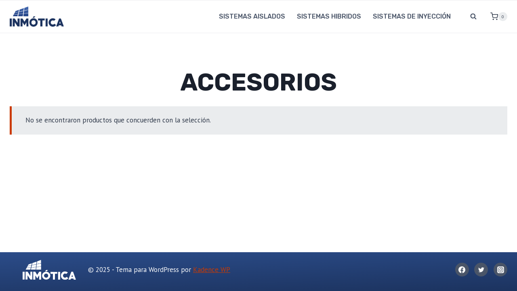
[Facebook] (462, 269)
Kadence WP (211, 269)
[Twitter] (481, 269)
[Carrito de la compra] (495, 16)
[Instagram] (500, 269)
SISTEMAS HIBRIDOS (329, 16)
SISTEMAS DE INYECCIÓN (412, 16)
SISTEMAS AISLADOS (252, 16)
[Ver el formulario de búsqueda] (473, 16)
